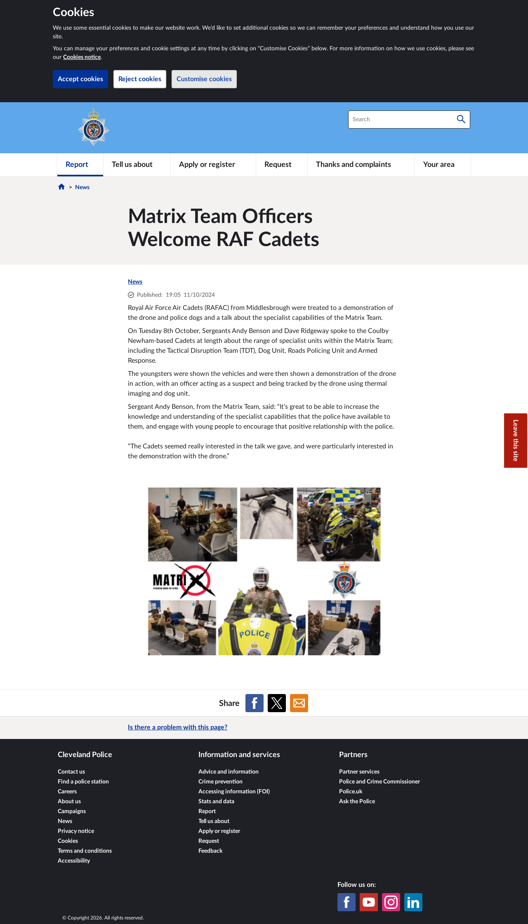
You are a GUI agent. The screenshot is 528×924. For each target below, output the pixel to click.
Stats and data (216, 801)
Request (208, 841)
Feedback (210, 851)
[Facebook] (346, 902)
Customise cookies (204, 79)
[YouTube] (369, 902)
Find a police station (83, 782)
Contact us (71, 772)
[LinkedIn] (413, 902)
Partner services (359, 772)
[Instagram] (391, 902)
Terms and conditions (85, 851)
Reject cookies (139, 79)
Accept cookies (80, 79)
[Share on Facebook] (254, 703)
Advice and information (228, 772)
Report (207, 811)
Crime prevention (220, 782)
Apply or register (219, 831)
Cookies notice (82, 57)
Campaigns (72, 811)
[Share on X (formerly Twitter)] (277, 703)
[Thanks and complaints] (361, 164)
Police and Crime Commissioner (379, 782)
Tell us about (213, 821)
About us (69, 801)
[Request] (281, 164)
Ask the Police (357, 801)
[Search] (461, 119)
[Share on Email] (299, 703)
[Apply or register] (213, 164)
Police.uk (350, 792)
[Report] (80, 164)
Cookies (68, 841)
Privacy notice (76, 831)
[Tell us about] (137, 164)
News (82, 187)
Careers (67, 792)
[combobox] (409, 119)
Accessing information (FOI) (234, 792)
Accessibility (74, 861)
